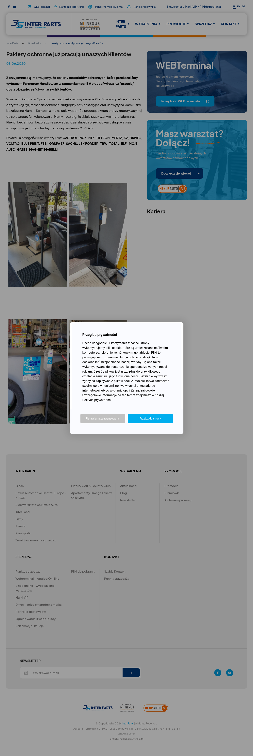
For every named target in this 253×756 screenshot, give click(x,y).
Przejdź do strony (150, 418)
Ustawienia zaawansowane (103, 418)
